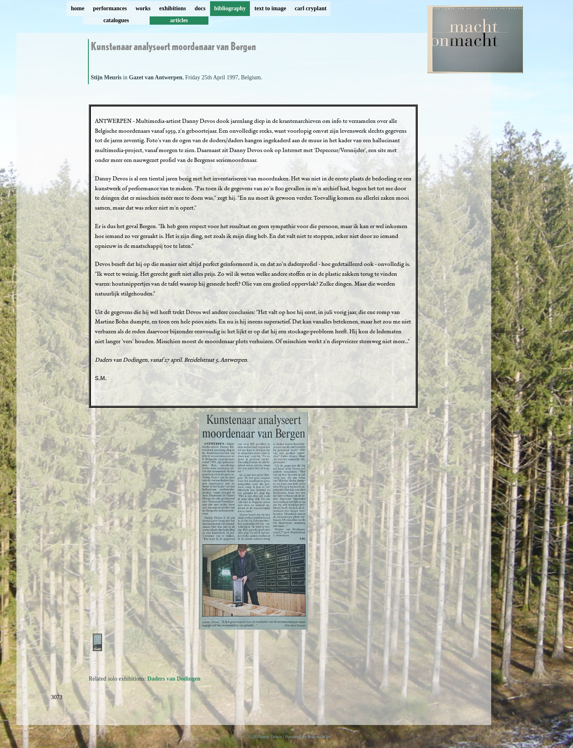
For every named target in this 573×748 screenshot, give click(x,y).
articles (179, 20)
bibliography (230, 8)
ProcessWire (319, 736)
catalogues (116, 20)
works (143, 8)
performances (110, 8)
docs (200, 8)
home (78, 8)
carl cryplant (310, 8)
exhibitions (172, 8)
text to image (270, 8)
